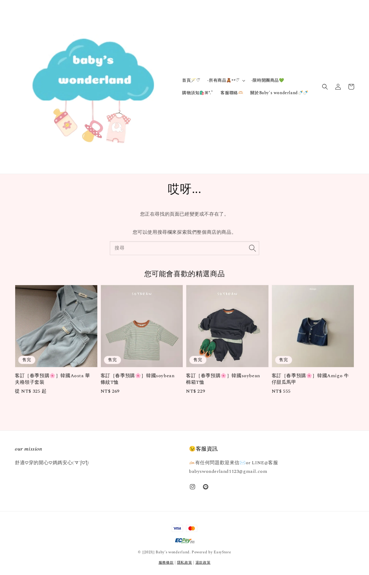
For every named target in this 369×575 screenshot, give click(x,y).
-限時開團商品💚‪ (267, 80)
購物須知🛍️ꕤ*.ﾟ (197, 93)
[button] (325, 86)
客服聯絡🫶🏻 (232, 93)
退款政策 (203, 562)
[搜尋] (252, 248)
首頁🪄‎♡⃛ (191, 80)
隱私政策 (184, 562)
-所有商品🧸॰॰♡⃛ (223, 80)
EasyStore (222, 552)
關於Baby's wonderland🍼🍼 (279, 93)
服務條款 (166, 562)
